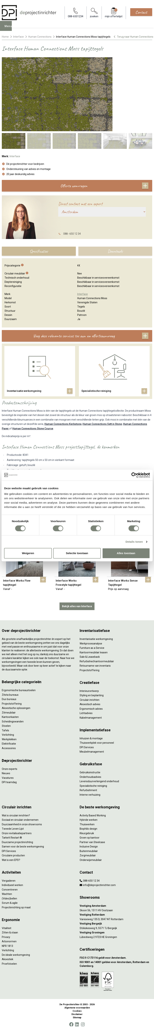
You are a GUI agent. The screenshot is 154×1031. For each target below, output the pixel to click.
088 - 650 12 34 (72, 233)
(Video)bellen (9, 898)
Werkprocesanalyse (91, 643)
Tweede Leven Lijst (13, 828)
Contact (141, 12)
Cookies (77, 1011)
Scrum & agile (10, 902)
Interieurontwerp (89, 691)
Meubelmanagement (92, 751)
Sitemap (77, 1017)
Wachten (7, 894)
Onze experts (9, 768)
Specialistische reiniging (93, 785)
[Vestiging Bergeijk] (116, 924)
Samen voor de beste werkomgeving (23, 846)
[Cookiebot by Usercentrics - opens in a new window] (134, 475)
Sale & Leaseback (90, 656)
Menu (9, 28)
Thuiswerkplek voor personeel (97, 742)
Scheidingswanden (13, 721)
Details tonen (134, 541)
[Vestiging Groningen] (116, 932)
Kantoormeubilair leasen (94, 652)
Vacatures (8, 777)
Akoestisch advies (90, 704)
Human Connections (40, 36)
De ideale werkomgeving (16, 954)
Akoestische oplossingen (16, 708)
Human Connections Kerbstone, (63, 424)
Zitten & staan (10, 932)
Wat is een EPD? (11, 860)
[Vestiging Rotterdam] (116, 915)
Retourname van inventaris (95, 665)
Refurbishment (88, 790)
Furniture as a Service (92, 647)
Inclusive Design (89, 846)
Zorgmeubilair (88, 855)
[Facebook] (71, 1024)
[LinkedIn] (76, 1024)
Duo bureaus (9, 699)
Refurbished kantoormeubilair (97, 661)
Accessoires (9, 748)
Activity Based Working (93, 815)
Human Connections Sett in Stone (102, 424)
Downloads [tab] (115, 251)
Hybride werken (88, 819)
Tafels (5, 730)
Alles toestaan (126, 553)
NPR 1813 (7, 945)
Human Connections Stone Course (32, 428)
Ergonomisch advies (91, 708)
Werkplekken (9, 739)
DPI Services (87, 747)
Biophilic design (88, 828)
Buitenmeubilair (89, 851)
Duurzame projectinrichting (17, 842)
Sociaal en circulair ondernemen (20, 819)
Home (5, 36)
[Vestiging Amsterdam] (116, 906)
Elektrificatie (9, 743)
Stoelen (6, 725)
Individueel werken (12, 885)
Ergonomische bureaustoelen (19, 690)
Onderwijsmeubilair (91, 860)
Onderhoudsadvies (90, 776)
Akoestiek (7, 959)
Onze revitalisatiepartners (17, 833)
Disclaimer (77, 1014)
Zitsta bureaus (10, 694)
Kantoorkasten (10, 717)
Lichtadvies (86, 713)
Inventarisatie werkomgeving (96, 639)
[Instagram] (82, 1024)
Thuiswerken (87, 824)
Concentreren (10, 889)
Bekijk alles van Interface (77, 606)
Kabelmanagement (91, 717)
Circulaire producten (13, 855)
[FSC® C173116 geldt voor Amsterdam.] (116, 958)
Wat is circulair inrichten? (16, 815)
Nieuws (6, 773)
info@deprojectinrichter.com (98, 885)
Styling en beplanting (92, 695)
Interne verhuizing (90, 794)
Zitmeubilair (9, 712)
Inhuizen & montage (91, 738)
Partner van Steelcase (92, 842)
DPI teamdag (9, 782)
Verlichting (8, 734)
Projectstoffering (12, 703)
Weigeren (28, 553)
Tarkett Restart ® (12, 837)
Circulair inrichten (89, 699)
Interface (18, 36)
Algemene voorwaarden (77, 1007)
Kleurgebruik (87, 833)
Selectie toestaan (77, 553)
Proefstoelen (9, 963)
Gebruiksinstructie (90, 772)
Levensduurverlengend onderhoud (99, 781)
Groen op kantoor (89, 837)
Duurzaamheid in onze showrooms (22, 824)
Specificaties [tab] (39, 251)
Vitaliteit (6, 928)
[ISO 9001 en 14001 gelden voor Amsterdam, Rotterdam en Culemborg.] (116, 964)
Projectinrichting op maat (16, 907)
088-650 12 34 (90, 880)
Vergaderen (8, 880)
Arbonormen (9, 941)
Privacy (6, 937)
